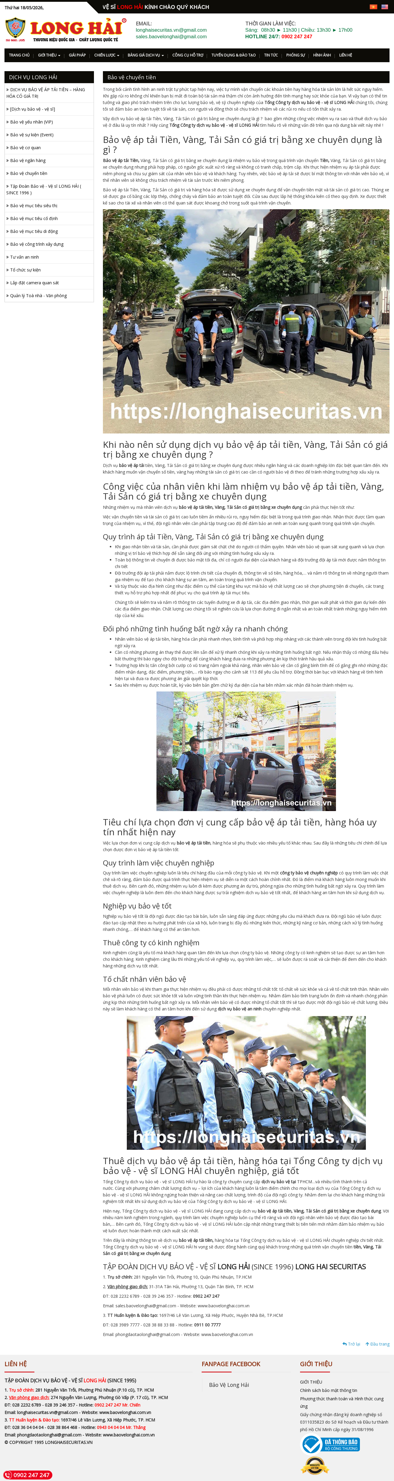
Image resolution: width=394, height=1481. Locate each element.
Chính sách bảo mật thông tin (328, 1390)
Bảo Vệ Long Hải (229, 1384)
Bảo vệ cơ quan (25, 147)
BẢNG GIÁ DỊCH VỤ (146, 55)
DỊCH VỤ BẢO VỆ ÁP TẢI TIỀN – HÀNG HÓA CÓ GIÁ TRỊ (45, 93)
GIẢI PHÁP (77, 55)
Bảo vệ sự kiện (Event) (32, 135)
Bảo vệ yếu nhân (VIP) (31, 122)
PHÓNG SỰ (295, 55)
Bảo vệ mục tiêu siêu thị (33, 205)
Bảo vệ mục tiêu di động (34, 231)
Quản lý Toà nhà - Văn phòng (38, 295)
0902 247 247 (297, 36)
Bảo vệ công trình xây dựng (36, 244)
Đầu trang (378, 1344)
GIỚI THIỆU (49, 55)
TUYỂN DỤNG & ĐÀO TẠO (234, 55)
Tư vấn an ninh (24, 257)
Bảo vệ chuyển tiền (28, 173)
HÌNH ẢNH (322, 55)
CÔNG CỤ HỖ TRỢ (187, 55)
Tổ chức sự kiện (25, 270)
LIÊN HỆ (345, 55)
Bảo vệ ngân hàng (27, 160)
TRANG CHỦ (19, 55)
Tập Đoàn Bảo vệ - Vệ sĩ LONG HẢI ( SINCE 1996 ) (43, 189)
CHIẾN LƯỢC (106, 55)
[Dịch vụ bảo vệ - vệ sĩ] (32, 109)
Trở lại (351, 1344)
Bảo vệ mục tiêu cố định (34, 218)
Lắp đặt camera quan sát (34, 282)
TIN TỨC (271, 55)
